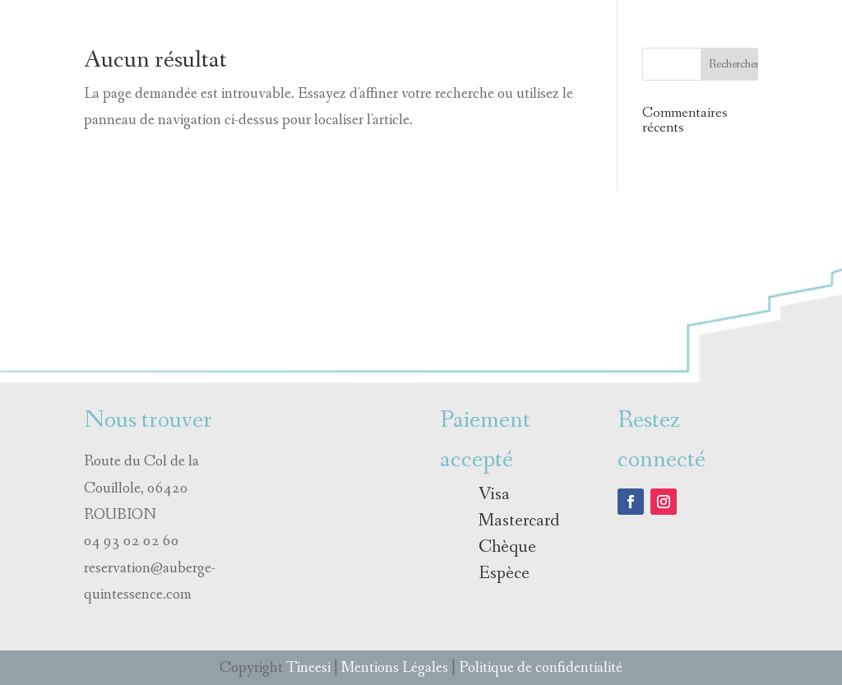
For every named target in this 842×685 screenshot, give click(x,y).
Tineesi (308, 668)
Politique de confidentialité (540, 668)
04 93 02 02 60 (131, 541)
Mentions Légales (394, 668)
